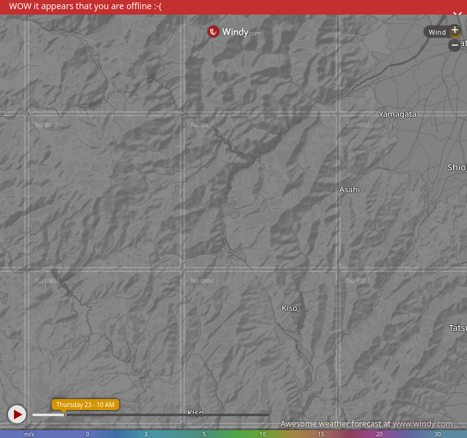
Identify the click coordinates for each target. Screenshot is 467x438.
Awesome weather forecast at (366, 423)
